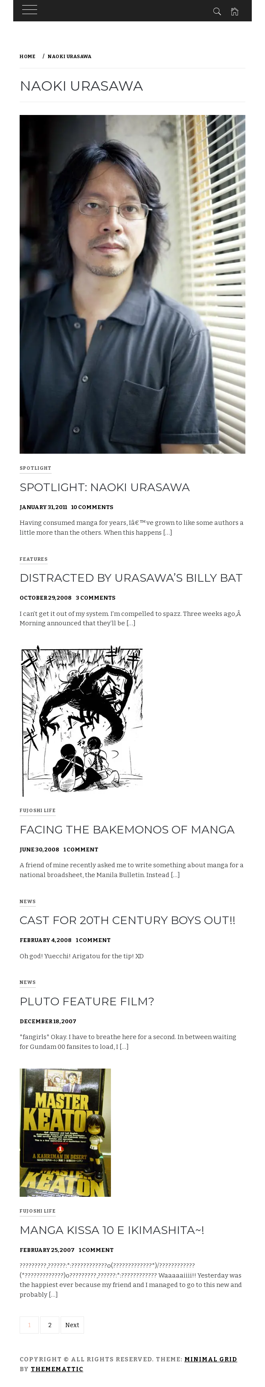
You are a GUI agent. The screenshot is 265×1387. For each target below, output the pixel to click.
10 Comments (92, 507)
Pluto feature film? (87, 1001)
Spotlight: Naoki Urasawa (105, 487)
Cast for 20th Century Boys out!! (128, 920)
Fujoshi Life (38, 810)
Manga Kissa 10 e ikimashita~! (112, 1230)
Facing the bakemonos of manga (127, 829)
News (28, 901)
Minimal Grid (210, 1359)
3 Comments (95, 598)
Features (34, 559)
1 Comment (81, 849)
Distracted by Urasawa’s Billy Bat (131, 578)
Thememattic (57, 1369)
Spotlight (36, 468)
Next (72, 1325)
